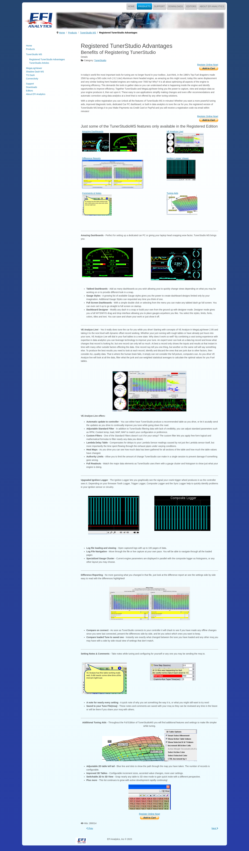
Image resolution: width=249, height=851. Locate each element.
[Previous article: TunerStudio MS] (89, 828)
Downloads (175, 6)
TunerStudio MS (34, 54)
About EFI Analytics (212, 6)
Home (131, 6)
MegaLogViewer (34, 68)
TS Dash (30, 75)
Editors (191, 6)
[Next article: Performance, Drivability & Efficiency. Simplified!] (215, 828)
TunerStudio (100, 60)
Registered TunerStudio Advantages (47, 59)
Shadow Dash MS (35, 71)
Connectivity (32, 78)
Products (144, 6)
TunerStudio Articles (39, 63)
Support (159, 6)
